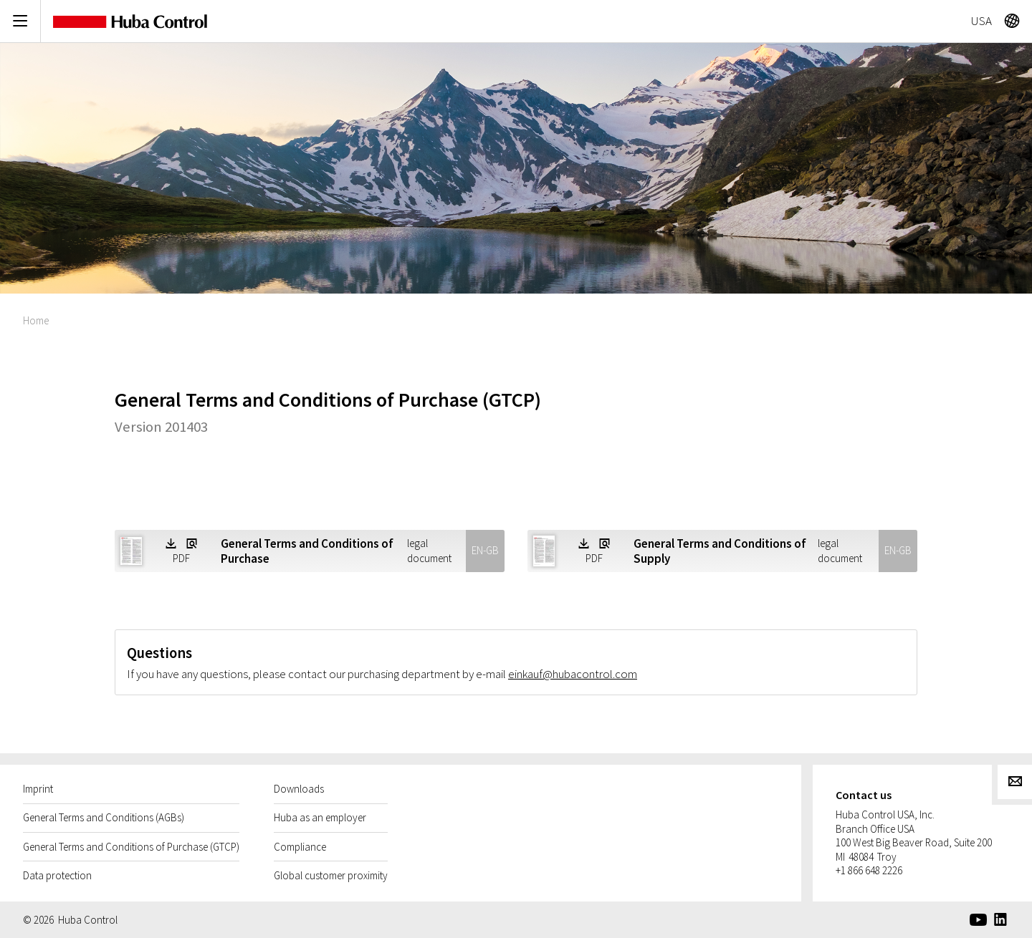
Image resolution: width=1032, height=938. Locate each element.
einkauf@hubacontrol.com (572, 674)
